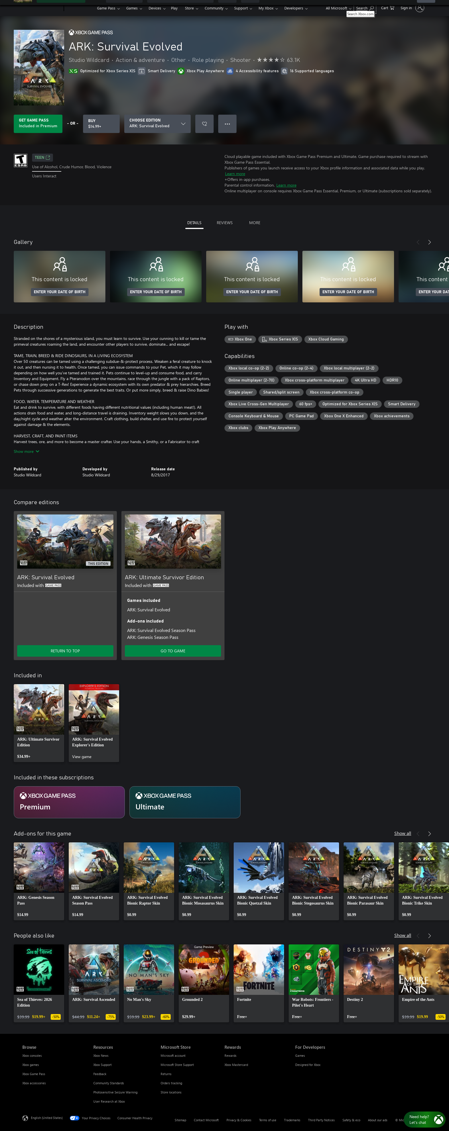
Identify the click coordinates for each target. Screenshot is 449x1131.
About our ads (377, 1120)
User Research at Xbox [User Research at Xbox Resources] (109, 1101)
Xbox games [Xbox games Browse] (30, 1065)
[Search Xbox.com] (365, 7)
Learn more (235, 173)
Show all (402, 833)
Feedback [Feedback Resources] (99, 1074)
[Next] (429, 242)
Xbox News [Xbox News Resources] (101, 1055)
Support (241, 7)
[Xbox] (80, 8)
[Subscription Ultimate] (185, 802)
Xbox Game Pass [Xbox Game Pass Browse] (33, 1074)
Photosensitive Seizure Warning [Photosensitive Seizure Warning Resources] (115, 1092)
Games (132, 7)
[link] (39, 723)
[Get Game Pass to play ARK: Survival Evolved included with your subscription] (38, 124)
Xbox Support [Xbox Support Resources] (102, 1065)
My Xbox (266, 7)
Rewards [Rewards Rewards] (230, 1055)
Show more (26, 451)
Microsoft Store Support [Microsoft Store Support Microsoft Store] (177, 1065)
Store (189, 7)
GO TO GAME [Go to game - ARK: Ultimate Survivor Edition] (173, 650)
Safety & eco (351, 1120)
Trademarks (292, 1120)
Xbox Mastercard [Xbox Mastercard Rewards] (236, 1065)
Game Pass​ (106, 7)
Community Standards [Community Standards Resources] (108, 1083)
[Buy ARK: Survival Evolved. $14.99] (101, 124)
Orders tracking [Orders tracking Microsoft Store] (171, 1083)
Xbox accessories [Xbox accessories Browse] (34, 1083)
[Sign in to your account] (412, 8)
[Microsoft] (42, 8)
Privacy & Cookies (239, 1120)
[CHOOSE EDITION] (157, 124)
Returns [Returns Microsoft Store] (166, 1074)
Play (174, 7)
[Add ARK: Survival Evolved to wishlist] (204, 124)
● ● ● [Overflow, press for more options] (227, 123)
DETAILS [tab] (194, 222)
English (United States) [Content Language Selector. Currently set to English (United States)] (47, 1118)
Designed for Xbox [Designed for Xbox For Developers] (307, 1065)
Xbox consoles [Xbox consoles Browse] (32, 1055)
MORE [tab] (254, 222)
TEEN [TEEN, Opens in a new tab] (42, 157)
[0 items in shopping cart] (387, 7)
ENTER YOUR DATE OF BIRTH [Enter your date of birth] (60, 292)
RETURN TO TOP (65, 650)
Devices (155, 7)
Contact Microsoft (206, 1120)
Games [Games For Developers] (300, 1055)
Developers (293, 7)
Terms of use (267, 1120)
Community (214, 7)
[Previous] (418, 242)
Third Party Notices (321, 1120)
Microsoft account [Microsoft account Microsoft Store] (173, 1055)
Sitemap (180, 1120)
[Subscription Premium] (69, 802)
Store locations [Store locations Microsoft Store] (171, 1092)
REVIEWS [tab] (225, 222)
